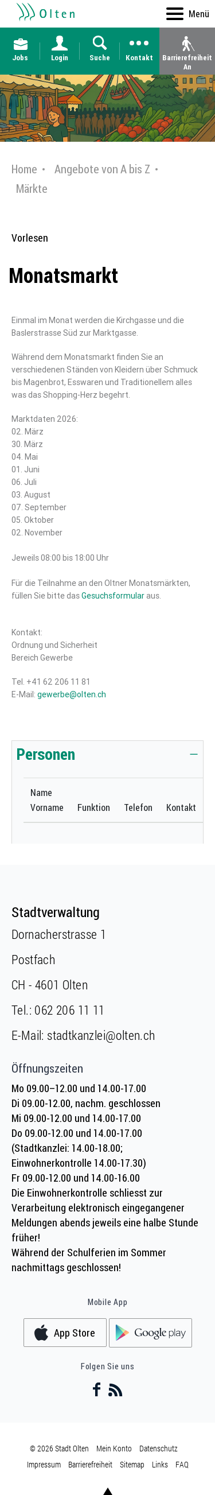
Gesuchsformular (112, 596)
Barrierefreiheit (90, 1464)
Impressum (44, 1464)
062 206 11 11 (69, 1009)
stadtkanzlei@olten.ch (101, 1035)
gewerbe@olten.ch (71, 694)
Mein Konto (114, 1448)
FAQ (182, 1464)
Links (160, 1464)
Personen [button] (46, 753)
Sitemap (132, 1464)
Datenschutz (158, 1448)
